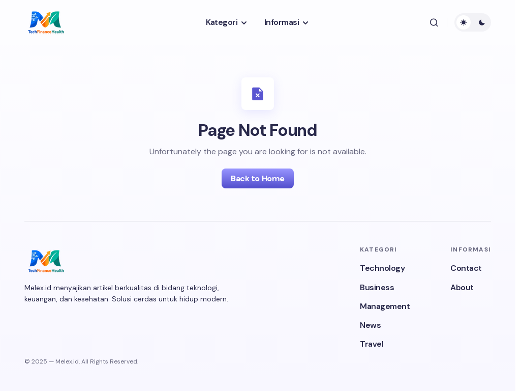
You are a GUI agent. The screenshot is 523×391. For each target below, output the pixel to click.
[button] (434, 22)
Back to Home (257, 178)
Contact (466, 268)
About (462, 287)
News (370, 325)
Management (385, 306)
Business (377, 287)
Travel (371, 344)
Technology (382, 268)
